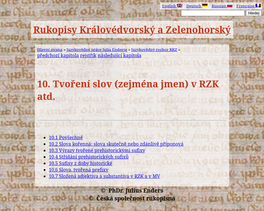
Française (248, 5)
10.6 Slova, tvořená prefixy (78, 169)
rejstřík (88, 55)
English (172, 5)
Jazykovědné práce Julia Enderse (97, 49)
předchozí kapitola (58, 55)
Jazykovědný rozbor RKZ (154, 49)
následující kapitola (119, 55)
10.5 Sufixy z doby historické (81, 163)
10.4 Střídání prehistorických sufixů (89, 157)
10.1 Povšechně (66, 137)
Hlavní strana (50, 49)
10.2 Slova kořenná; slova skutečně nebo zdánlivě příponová (116, 144)
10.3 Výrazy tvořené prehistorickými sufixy (97, 150)
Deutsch (196, 5)
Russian (222, 5)
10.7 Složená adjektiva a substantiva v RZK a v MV (104, 176)
